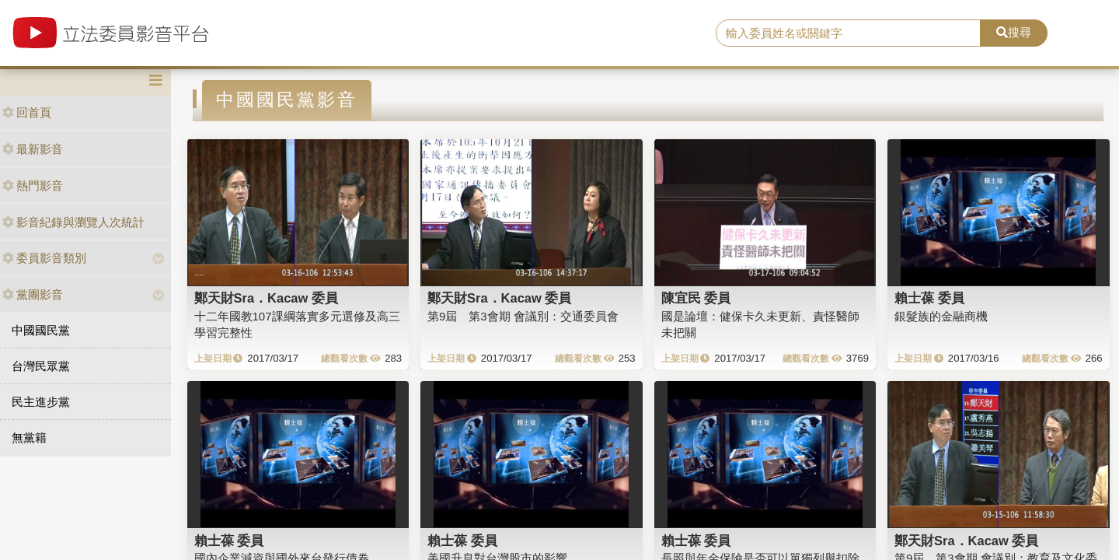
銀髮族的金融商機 (941, 316)
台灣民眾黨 (41, 366)
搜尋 (1013, 32)
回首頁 (26, 112)
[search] (848, 33)
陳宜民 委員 (696, 298)
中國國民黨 (41, 330)
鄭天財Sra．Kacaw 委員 (266, 298)
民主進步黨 (41, 401)
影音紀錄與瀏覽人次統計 (73, 222)
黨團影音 (32, 294)
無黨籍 (29, 437)
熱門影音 (32, 185)
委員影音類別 (44, 257)
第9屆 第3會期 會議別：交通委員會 (523, 316)
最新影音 (32, 149)
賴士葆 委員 (929, 298)
